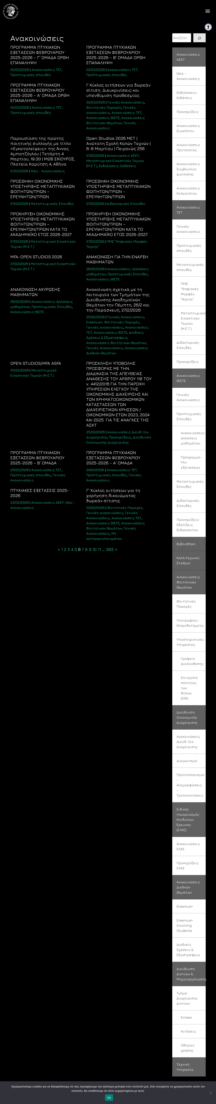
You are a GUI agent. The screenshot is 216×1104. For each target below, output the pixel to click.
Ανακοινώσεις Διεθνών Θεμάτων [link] (188, 887)
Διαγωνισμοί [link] (187, 761)
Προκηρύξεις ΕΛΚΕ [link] (188, 865)
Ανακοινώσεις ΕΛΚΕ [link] (188, 846)
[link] (208, 27)
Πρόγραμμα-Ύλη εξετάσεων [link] (191, 462)
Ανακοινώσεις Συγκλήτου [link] (188, 128)
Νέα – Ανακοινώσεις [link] (188, 76)
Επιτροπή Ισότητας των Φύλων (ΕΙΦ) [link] (189, 688)
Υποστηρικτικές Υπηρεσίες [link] (190, 641)
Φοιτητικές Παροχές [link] (103, 107)
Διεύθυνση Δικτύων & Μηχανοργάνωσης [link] (191, 974)
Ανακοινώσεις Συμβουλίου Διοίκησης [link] (188, 169)
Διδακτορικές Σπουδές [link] (126, 203)
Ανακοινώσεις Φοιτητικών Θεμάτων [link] (116, 343)
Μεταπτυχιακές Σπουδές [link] (52, 203)
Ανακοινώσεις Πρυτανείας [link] (188, 147)
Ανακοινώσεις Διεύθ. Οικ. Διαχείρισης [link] (188, 741)
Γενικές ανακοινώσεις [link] (104, 327)
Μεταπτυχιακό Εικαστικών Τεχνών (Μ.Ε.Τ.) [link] (193, 320)
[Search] (199, 37)
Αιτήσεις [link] (188, 1031)
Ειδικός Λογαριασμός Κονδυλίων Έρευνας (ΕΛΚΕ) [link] (188, 819)
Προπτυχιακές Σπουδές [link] (127, 274)
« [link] (58, 549)
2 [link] (65, 549)
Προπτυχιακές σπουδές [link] (30, 75)
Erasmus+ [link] (94, 322)
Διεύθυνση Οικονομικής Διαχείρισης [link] (187, 717)
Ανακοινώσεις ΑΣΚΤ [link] (123, 155)
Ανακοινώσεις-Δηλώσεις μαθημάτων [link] (193, 438)
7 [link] (83, 549)
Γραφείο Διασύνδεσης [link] (192, 661)
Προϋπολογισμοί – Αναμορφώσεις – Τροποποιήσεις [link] (191, 785)
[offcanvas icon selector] (207, 11)
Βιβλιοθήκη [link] (186, 544)
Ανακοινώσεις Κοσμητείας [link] (188, 190)
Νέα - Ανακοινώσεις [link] (48, 171)
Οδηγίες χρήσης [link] (187, 1047)
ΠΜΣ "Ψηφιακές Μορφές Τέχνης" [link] (190, 291)
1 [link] (62, 549)
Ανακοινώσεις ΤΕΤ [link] (47, 69)
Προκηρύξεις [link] (120, 437)
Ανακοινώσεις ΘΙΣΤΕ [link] (103, 118)
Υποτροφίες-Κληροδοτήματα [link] (190, 622)
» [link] (116, 549)
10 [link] (94, 549)
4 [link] (72, 549)
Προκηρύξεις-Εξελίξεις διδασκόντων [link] (188, 525)
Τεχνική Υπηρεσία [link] (185, 1066)
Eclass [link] (186, 1017)
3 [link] (68, 549)
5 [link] (75, 549)
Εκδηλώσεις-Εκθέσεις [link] (117, 166)
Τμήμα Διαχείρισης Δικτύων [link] (187, 998)
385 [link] (110, 549)
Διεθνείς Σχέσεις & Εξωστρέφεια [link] (188, 950)
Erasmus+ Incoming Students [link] (185, 925)
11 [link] (99, 549)
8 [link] (86, 549)
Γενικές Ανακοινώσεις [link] (125, 102)
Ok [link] (109, 1097)
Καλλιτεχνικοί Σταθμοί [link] (188, 560)
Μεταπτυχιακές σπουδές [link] (190, 267)
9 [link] (90, 549)
